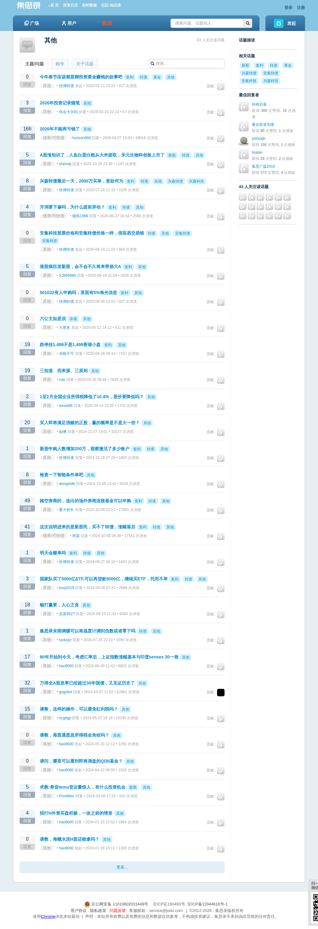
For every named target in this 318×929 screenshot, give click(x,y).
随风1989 (80, 216)
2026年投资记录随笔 (60, 102)
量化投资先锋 (263, 124)
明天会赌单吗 (53, 552)
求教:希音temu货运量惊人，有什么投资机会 (82, 787)
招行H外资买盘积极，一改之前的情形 (76, 813)
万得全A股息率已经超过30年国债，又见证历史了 (87, 682)
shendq (65, 164)
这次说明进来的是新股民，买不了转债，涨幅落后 (87, 526)
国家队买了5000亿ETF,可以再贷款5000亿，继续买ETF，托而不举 (104, 578)
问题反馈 (118, 910)
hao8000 (66, 666)
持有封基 (259, 104)
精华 (60, 63)
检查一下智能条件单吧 (61, 474)
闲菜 (76, 536)
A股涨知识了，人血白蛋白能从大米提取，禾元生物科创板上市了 (102, 154)
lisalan (257, 152)
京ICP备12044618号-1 (207, 904)
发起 (291, 23)
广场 (32, 23)
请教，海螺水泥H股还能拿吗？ (69, 839)
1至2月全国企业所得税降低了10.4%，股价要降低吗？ (92, 396)
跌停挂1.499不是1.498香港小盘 (70, 344)
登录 (288, 7)
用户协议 (78, 910)
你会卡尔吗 (68, 112)
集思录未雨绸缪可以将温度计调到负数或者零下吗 (87, 630)
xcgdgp (65, 718)
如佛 (62, 431)
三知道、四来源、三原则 (64, 370)
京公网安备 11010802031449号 (116, 904)
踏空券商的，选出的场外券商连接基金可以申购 (85, 500)
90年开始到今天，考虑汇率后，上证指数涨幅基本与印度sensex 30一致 (109, 656)
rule (62, 379)
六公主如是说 (53, 318)
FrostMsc (66, 796)
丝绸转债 (66, 86)
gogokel (65, 692)
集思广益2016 (263, 166)
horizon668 (81, 138)
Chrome (48, 916)
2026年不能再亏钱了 (60, 128)
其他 (47, 85)
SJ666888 (67, 275)
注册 (301, 7)
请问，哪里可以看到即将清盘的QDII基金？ (81, 761)
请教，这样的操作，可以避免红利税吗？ (79, 709)
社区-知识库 (111, 5)
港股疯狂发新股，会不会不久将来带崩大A (80, 266)
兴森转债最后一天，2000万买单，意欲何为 (81, 180)
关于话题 (84, 63)
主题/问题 (34, 63)
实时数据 (89, 5)
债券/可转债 (53, 137)
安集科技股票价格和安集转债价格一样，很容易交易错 (92, 233)
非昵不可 (66, 353)
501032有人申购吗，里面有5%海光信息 (78, 292)
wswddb (65, 405)
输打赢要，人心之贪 (59, 604)
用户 (69, 23)
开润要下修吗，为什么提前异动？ (72, 207)
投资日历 (70, 5)
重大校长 (66, 510)
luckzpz (65, 640)
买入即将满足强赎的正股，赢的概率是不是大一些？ (90, 422)
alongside (67, 484)
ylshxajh (258, 138)
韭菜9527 (67, 614)
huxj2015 (66, 588)
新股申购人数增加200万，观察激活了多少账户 (84, 448)
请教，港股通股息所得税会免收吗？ (74, 735)
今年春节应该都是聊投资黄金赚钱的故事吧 (81, 76)
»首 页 (53, 5)
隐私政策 (98, 910)
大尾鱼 (64, 327)
